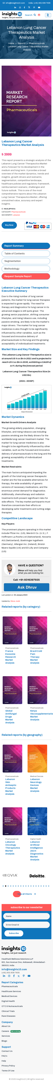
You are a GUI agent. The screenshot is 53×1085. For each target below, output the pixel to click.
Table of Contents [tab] (14, 253)
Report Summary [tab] (14, 245)
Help (4, 1061)
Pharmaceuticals (37, 43)
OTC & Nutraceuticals (12, 1006)
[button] (3, 886)
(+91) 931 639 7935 (11, 973)
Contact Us (7, 1051)
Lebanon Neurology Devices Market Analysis (36, 785)
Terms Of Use (8, 1071)
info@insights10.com (14, 3)
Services (6, 1036)
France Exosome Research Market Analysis (10, 657)
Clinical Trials (8, 1011)
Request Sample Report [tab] (18, 276)
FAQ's (4, 1056)
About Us (6, 1026)
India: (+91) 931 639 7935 (39, 3)
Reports (21, 43)
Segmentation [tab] (12, 261)
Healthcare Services (11, 991)
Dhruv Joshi (15, 601)
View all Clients (26, 894)
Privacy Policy (8, 1066)
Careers (11, 1031)
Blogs (4, 1041)
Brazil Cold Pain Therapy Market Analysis (36, 657)
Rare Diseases (8, 1016)
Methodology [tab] (11, 268)
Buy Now (9, 225)
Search (28, 15)
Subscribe (14, 933)
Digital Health (8, 1001)
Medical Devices (9, 996)
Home (11, 43)
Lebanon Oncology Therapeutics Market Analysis (12, 848)
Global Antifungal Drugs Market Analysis (11, 717)
